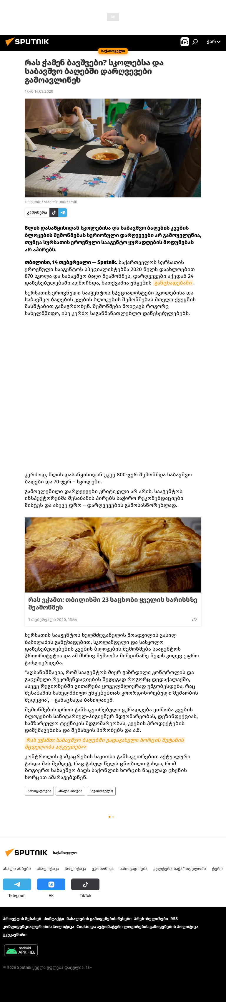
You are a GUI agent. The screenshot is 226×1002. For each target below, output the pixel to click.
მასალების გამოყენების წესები (99, 918)
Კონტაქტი (54, 918)
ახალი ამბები (70, 791)
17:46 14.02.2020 (39, 91)
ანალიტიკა (48, 868)
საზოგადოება (39, 791)
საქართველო (101, 791)
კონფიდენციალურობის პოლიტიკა (38, 926)
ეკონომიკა (103, 868)
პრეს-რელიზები (151, 918)
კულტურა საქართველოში (179, 868)
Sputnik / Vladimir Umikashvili (53, 202)
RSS (174, 918)
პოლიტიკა (75, 868)
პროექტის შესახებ (22, 918)
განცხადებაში (173, 283)
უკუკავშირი (14, 934)
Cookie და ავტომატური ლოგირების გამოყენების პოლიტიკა (137, 926)
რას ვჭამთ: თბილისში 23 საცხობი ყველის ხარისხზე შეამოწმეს (112, 603)
